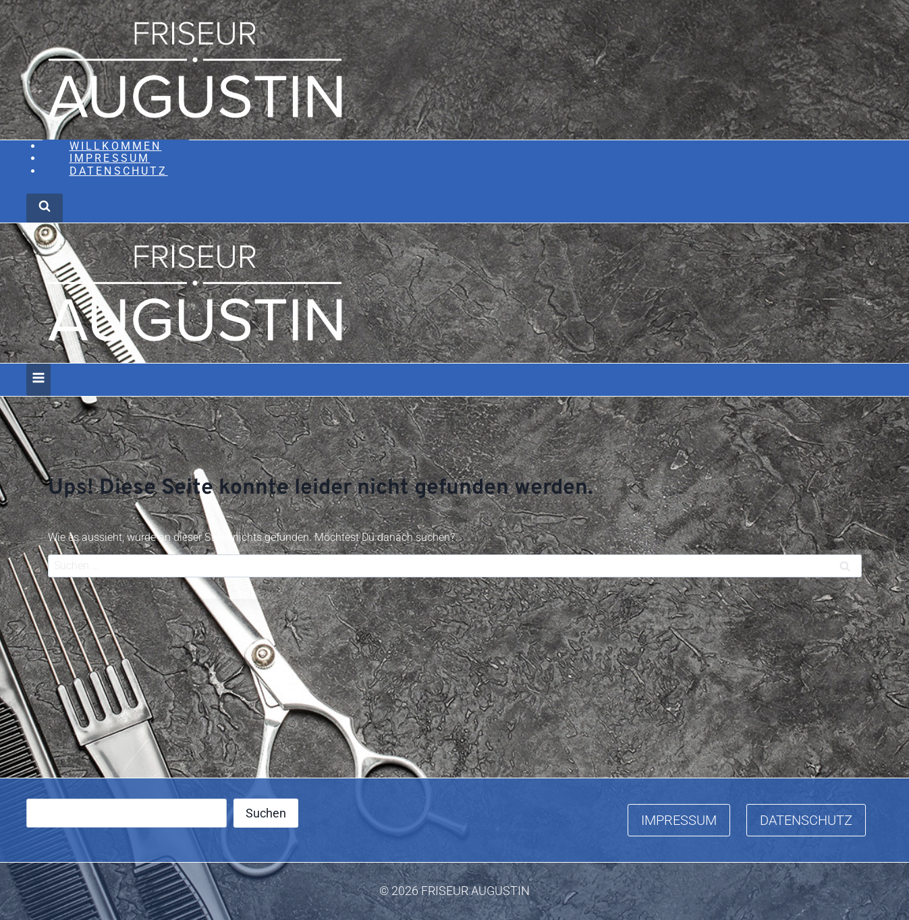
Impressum (110, 158)
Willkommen (116, 146)
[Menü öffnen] (38, 380)
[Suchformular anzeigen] (44, 208)
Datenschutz (119, 171)
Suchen (266, 813)
